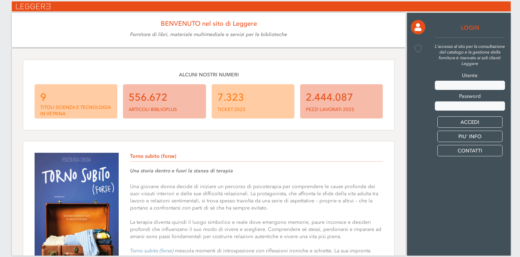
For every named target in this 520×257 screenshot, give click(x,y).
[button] (418, 27)
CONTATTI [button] (470, 151)
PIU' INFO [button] (470, 136)
